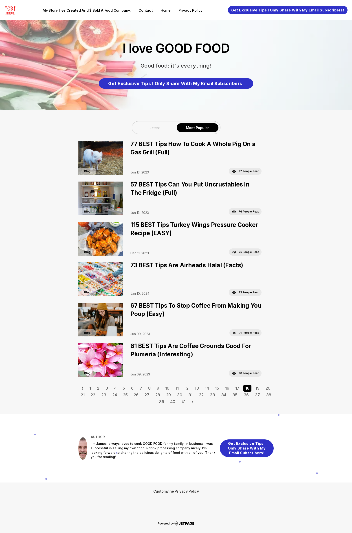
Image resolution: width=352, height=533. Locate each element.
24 (114, 395)
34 (223, 395)
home (166, 10)
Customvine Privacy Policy (176, 491)
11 (177, 388)
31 (190, 395)
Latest (155, 127)
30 (179, 395)
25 (125, 395)
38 (268, 395)
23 (103, 395)
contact (146, 10)
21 (83, 395)
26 (136, 395)
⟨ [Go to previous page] (82, 388)
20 (268, 388)
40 (172, 401)
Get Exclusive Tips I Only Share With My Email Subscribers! (287, 10)
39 (161, 401)
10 (167, 388)
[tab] (155, 127)
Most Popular (197, 127)
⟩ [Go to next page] (192, 401)
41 (183, 401)
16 (227, 388)
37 (257, 395)
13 (197, 388)
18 (247, 388)
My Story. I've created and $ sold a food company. (87, 10)
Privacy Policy (190, 10)
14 (207, 388)
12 (187, 388)
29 (168, 395)
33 (212, 395)
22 (93, 395)
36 (246, 395)
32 (201, 395)
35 (235, 395)
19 (257, 388)
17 (237, 388)
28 (157, 395)
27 (147, 395)
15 (217, 388)
